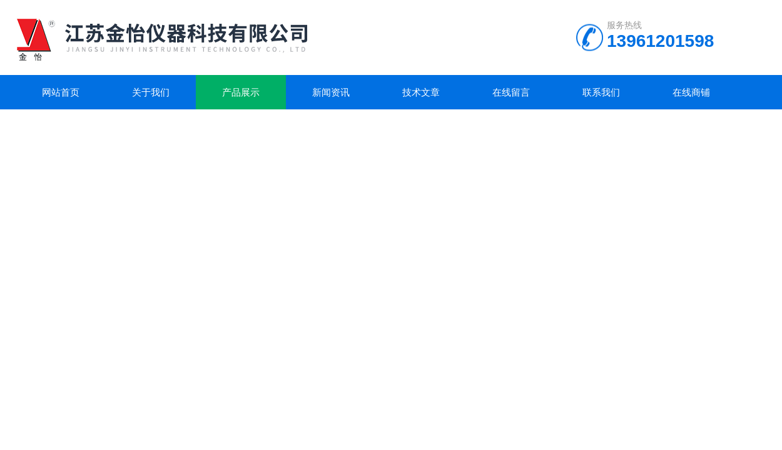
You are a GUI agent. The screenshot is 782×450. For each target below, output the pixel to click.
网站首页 (60, 92)
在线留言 (511, 92)
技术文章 (421, 92)
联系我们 (601, 92)
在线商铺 (691, 92)
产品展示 (241, 92)
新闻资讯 (331, 92)
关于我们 (151, 92)
